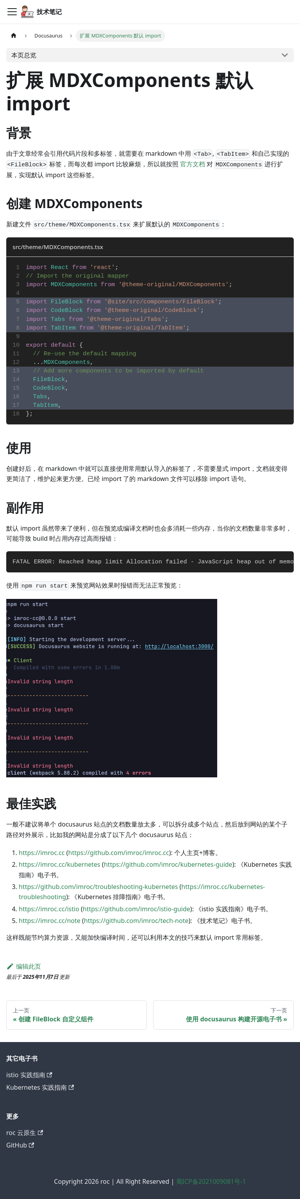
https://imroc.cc (42, 852)
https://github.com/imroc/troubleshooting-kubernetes (98, 886)
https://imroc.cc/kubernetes (59, 864)
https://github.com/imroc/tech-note (136, 920)
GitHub (20, 1145)
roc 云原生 (24, 1132)
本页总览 (23, 55)
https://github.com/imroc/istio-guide (136, 909)
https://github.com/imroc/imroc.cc (118, 852)
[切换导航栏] (12, 12)
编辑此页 (23, 966)
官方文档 (192, 164)
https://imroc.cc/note (49, 920)
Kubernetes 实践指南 (40, 1087)
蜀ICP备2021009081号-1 (211, 1181)
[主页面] (13, 36)
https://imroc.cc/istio (49, 909)
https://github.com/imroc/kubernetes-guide (168, 864)
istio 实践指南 (29, 1075)
